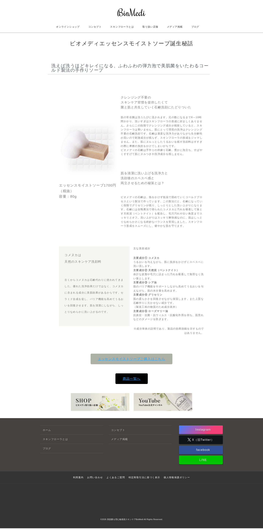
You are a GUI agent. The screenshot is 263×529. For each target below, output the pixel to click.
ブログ (195, 26)
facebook (202, 450)
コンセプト (95, 26)
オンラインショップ (68, 26)
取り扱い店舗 (150, 26)
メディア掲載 (175, 26)
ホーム (47, 430)
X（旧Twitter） (202, 440)
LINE (202, 461)
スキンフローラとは (122, 26)
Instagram (202, 429)
